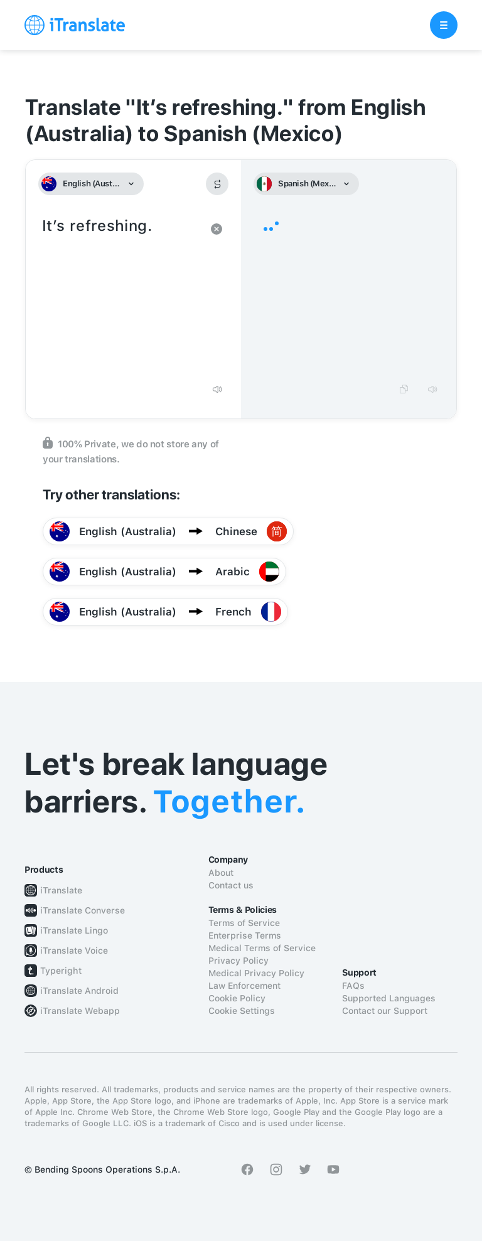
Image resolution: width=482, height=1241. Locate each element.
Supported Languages (389, 998)
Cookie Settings (241, 1011)
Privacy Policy (238, 961)
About (220, 873)
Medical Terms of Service (262, 948)
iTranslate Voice (74, 950)
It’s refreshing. (120, 294)
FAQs (353, 986)
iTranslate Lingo (74, 930)
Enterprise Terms (244, 935)
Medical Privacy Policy (256, 973)
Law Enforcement (244, 986)
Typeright (61, 971)
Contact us (231, 885)
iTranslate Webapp (80, 1011)
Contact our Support (384, 1011)
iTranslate (61, 890)
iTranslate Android (79, 991)
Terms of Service (244, 923)
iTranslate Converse (82, 910)
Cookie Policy (236, 998)
